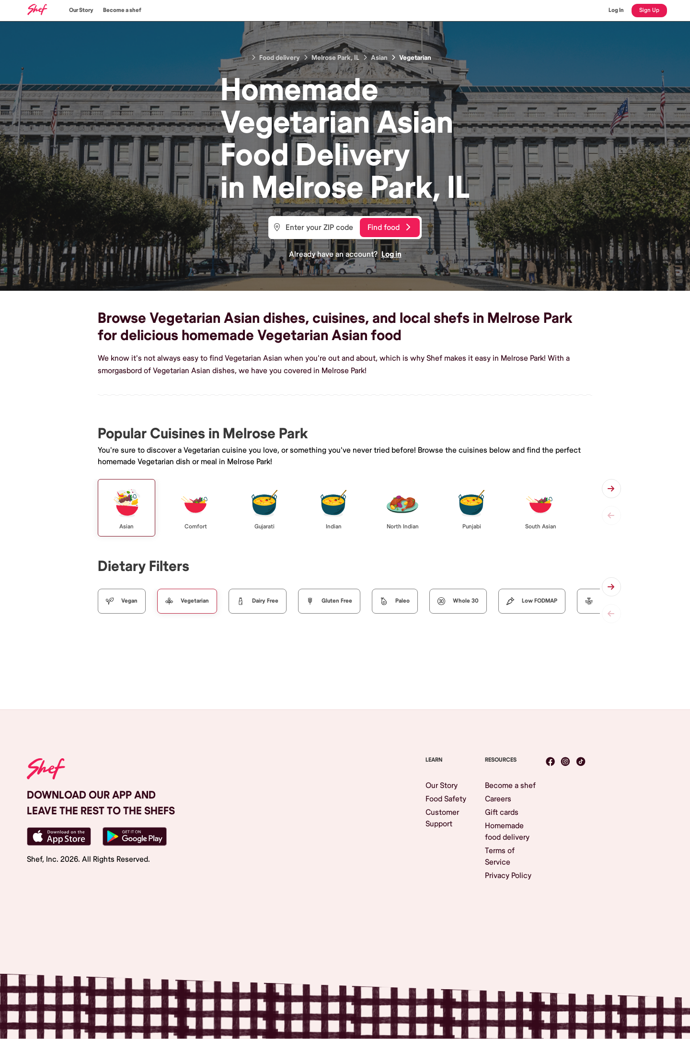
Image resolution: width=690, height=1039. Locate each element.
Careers (498, 799)
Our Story (81, 10)
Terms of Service (500, 856)
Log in (391, 254)
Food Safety (446, 799)
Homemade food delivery (507, 831)
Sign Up (649, 10)
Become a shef (122, 10)
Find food (389, 227)
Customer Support (442, 818)
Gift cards (501, 812)
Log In (616, 10)
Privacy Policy (508, 875)
